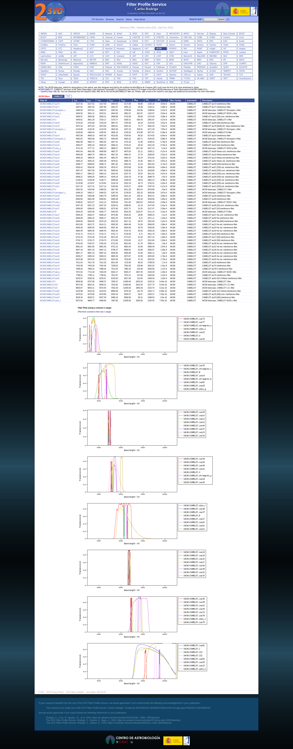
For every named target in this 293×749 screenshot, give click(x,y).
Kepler (199, 52)
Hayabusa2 (78, 49)
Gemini (172, 45)
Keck (186, 52)
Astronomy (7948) (127, 28)
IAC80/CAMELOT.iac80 (50, 142)
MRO (199, 60)
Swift (211, 75)
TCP (68, 96)
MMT (147, 60)
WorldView (160, 82)
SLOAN (212, 71)
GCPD (159, 45)
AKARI (92, 34)
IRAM (43, 52)
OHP (225, 64)
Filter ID (43, 100)
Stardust (172, 75)
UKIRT (212, 78)
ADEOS (76, 34)
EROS (199, 41)
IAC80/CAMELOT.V (48, 190)
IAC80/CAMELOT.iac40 (50, 218)
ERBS (186, 41)
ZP (147, 100)
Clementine (174, 37)
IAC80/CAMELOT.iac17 (50, 237)
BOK (60, 37)
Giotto (225, 45)
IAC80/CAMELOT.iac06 (50, 164)
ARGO (186, 34)
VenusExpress (245, 78)
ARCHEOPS (174, 34)
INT (224, 49)
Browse (110, 19)
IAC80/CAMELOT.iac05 (50, 151)
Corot (241, 37)
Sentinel (159, 71)
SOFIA (242, 71)
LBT (75, 56)
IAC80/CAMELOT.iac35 (50, 256)
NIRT (107, 64)
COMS (212, 37)
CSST (60, 41)
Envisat (172, 41)
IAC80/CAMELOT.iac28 (50, 199)
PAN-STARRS (122, 67)
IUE (133, 52)
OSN (60, 67)
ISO (118, 52)
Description (207, 100)
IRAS (60, 52)
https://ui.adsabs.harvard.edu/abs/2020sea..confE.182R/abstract (140, 723)
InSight (212, 49)
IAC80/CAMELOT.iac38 (50, 205)
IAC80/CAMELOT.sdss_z (50, 301)
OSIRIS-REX (46, 67)
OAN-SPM (188, 64)
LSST (158, 56)
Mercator (44, 60)
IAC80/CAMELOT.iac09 (50, 177)
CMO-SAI (188, 37)
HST (146, 49)
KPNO (226, 52)
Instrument (192, 100)
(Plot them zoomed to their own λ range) (94, 312)
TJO (107, 78)
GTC (60, 49)
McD (225, 56)
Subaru (200, 75)
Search (120, 19)
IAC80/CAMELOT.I (47, 282)
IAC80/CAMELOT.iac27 (50, 215)
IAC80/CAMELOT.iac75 (50, 275)
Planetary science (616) (146, 28)
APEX (134, 34)
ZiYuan (186, 82)
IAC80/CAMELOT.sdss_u (50, 113)
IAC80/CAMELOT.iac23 (50, 297)
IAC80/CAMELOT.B (48, 132)
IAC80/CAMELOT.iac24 (50, 228)
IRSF (92, 52)
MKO (134, 60)
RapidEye (45, 71)
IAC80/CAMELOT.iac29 (50, 262)
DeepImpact (122, 41)
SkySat (200, 71)
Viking (43, 82)
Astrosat (200, 34)
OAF (158, 64)
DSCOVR (160, 41)
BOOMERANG (79, 37)
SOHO (43, 75)
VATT (225, 78)
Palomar (108, 67)
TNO (134, 78)
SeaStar (135, 71)
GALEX (120, 45)
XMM (171, 82)
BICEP (242, 34)
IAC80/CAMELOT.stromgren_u (53, 110)
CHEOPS (160, 37)
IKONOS (172, 49)
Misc (119, 60)
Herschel (108, 49)
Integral (242, 49)
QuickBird (213, 67)
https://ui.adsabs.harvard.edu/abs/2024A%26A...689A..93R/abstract (126, 717)
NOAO (135, 64)
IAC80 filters (44, 96)
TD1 (42, 78)
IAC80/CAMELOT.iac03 (50, 170)
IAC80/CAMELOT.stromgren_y (52, 193)
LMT (134, 56)
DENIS (135, 41)
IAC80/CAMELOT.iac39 (50, 243)
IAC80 (158, 49)
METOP (93, 60)
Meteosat (77, 60)
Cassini (120, 37)
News (129, 19)
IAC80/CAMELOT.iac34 (50, 240)
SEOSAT (173, 71)
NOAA (119, 64)
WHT (107, 82)
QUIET (226, 67)
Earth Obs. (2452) (165, 28)
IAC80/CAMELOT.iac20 (50, 221)
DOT (147, 41)
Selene (147, 71)
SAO (107, 71)
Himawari (120, 49)
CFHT (147, 37)
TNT (146, 78)
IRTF (107, 52)
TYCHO (187, 78)
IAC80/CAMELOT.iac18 (50, 196)
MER (241, 56)
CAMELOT (58, 96)
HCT (92, 49)
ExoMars (44, 45)
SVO (42, 692)
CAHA (92, 37)
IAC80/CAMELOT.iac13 (50, 158)
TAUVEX (227, 75)
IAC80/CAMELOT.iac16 (50, 180)
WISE (119, 82)
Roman (61, 71)
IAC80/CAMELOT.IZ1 (49, 288)
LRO (147, 56)
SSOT (158, 75)
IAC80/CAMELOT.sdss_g (50, 148)
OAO (199, 64)
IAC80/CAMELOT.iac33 (50, 174)
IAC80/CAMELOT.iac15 (50, 145)
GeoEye (212, 45)
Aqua (158, 34)
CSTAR (76, 41)
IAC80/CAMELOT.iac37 (50, 209)
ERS (211, 41)
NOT (147, 64)
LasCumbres (46, 56)
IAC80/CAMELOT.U (48, 120)
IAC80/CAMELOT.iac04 (50, 123)
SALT (92, 71)
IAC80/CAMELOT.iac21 (50, 186)
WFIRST (93, 82)
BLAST (44, 37)
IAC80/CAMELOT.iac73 (50, 104)
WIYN (134, 82)
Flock (75, 45)
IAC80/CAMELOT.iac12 (50, 224)
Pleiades (187, 67)
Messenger (62, 60)
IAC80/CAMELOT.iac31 (50, 247)
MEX (107, 60)
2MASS (44, 34)
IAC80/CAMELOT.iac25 (50, 294)
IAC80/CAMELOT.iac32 (50, 234)
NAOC (242, 60)
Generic (187, 45)
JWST (171, 52)
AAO (60, 34)
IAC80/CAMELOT (45, 89)
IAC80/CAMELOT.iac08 (50, 183)
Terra (60, 78)
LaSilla (61, 56)
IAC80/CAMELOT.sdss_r (50, 202)
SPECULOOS (95, 75)
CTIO (92, 41)
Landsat (242, 52)
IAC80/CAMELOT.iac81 (50, 278)
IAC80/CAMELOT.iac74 (50, 266)
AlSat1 (119, 34)
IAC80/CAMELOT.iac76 (50, 126)
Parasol (148, 67)
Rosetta (76, 71)
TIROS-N (93, 78)
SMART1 (227, 71)
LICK (107, 56)
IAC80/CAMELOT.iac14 (50, 136)
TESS (75, 78)
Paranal (135, 67)
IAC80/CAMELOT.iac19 (50, 231)
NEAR (43, 64)
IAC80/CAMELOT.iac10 (50, 155)
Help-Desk (139, 19)
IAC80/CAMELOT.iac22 (50, 117)
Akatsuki (108, 34)
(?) (227, 19)
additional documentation (187, 92)
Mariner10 (188, 56)
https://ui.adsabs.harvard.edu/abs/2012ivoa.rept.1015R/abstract (149, 720)
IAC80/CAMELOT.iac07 (50, 167)
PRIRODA (201, 67)
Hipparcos (136, 49)
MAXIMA (213, 56)
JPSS (158, 52)
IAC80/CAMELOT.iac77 (50, 107)
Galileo (135, 45)
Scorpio (120, 71)
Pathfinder (160, 67)
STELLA (187, 75)
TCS (241, 75)
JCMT (147, 52)
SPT (146, 75)
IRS (74, 52)
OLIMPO (242, 64)
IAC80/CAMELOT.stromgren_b (53, 139)
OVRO (76, 67)
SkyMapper (188, 71)
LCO (92, 56)
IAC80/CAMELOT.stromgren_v (52, 129)
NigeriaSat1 (78, 64)
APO (147, 34)
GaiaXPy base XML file (50, 92)
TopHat (159, 78)
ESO (225, 41)
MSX (211, 60)
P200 (92, 67)
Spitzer (119, 75)
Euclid (241, 41)
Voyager (61, 82)
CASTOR (136, 37)
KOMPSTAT (214, 52)
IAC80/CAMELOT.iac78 (50, 269)
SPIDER (108, 75)
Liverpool (120, 56)
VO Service (98, 19)
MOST (186, 60)
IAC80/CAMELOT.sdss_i (50, 272)
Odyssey (213, 64)
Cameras (109, 37)
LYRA (171, 56)
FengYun (62, 45)
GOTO (43, 49)
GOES (242, 45)
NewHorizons (63, 64)
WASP (76, 82)
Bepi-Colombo (229, 34)
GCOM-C (148, 45)
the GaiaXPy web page (163, 92)
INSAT (199, 49)
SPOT (134, 75)
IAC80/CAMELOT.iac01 (50, 161)
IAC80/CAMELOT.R (48, 212)
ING (185, 49)
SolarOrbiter (63, 75)
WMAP (147, 82)
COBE (199, 37)
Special (76, 75)
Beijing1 (212, 34)
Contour (226, 37)
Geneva (200, 45)
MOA (158, 60)
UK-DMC (200, 78)
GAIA (107, 45)
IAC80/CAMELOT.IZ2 (49, 285)
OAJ (171, 64)
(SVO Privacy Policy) (55, 692)
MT (224, 60)
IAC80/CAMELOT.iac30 (50, 250)
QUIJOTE (243, 67)
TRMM (172, 78)
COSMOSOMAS (47, 41)
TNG (119, 78)
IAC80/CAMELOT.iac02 (50, 259)
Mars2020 (201, 56)
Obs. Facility (175, 100)
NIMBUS (93, 64)
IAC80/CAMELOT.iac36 (50, 253)
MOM (171, 60)
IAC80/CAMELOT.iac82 (50, 291)
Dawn (107, 41)
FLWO (92, 45)
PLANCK (173, 67)
